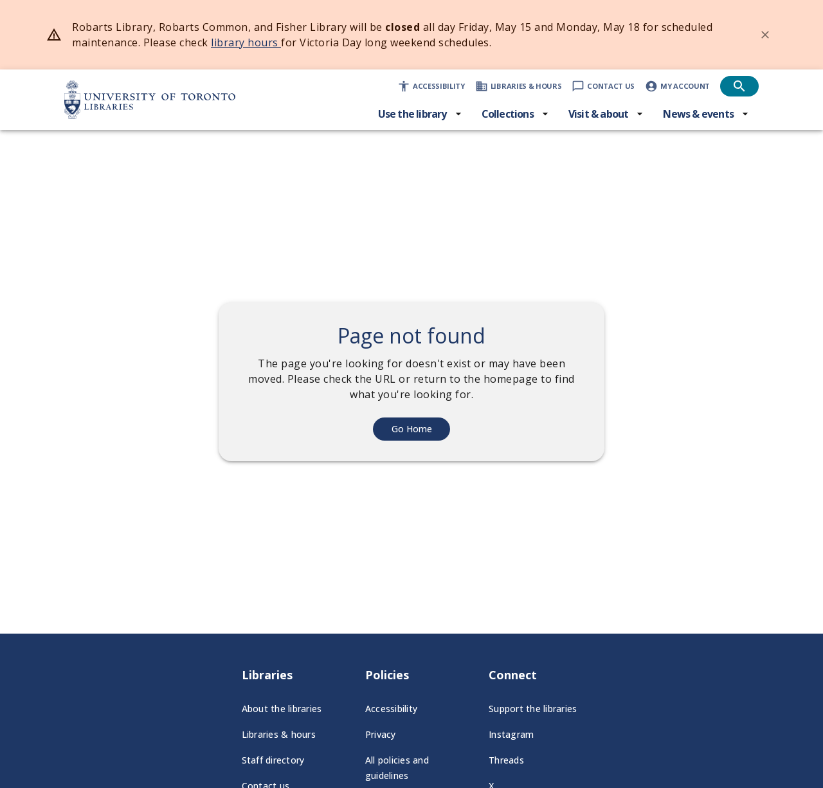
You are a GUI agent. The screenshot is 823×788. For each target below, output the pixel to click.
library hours (246, 42)
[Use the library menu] (420, 114)
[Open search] (739, 86)
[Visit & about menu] (606, 114)
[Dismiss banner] (765, 34)
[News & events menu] (706, 114)
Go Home (412, 429)
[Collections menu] (515, 114)
